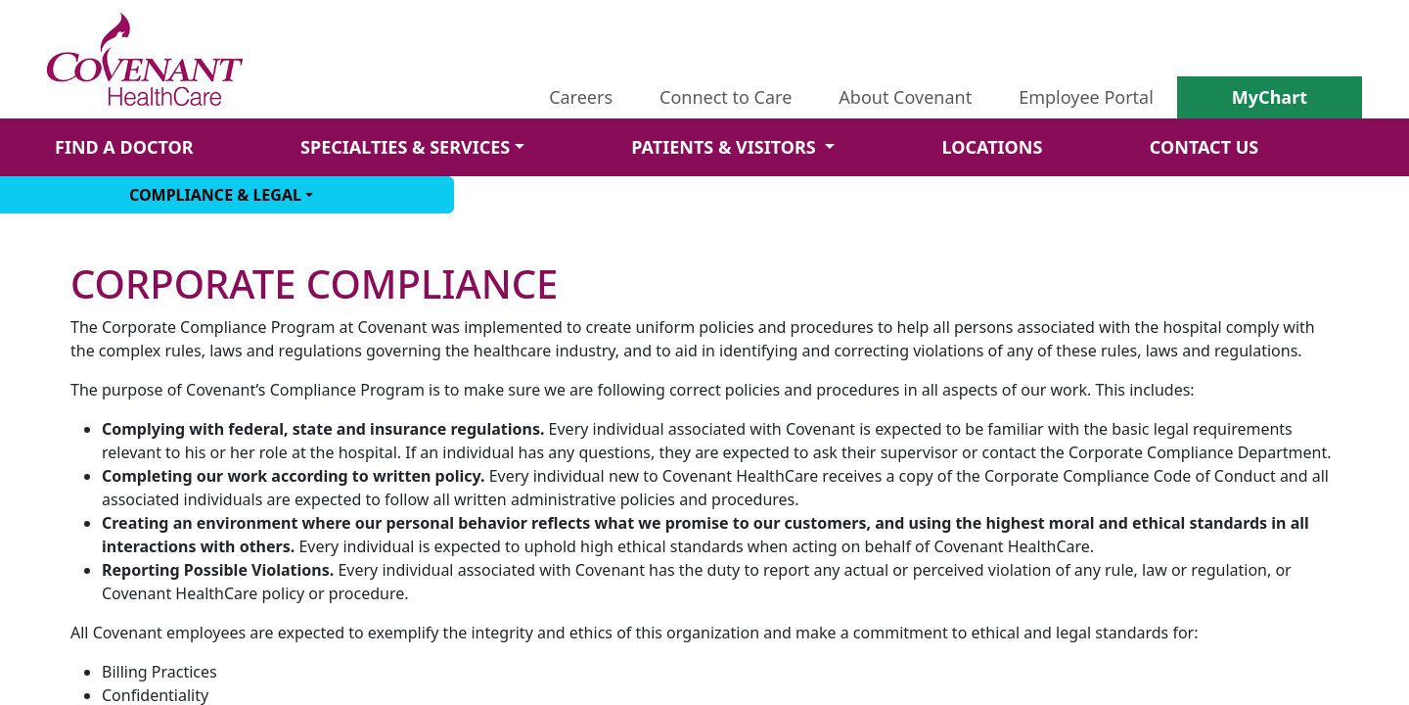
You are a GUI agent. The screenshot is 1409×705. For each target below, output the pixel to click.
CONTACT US (1204, 147)
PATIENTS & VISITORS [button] (725, 147)
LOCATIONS (991, 147)
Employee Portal (1086, 97)
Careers (581, 97)
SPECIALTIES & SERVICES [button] (405, 147)
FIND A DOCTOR (124, 147)
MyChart (1269, 97)
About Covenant (905, 97)
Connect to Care (725, 97)
